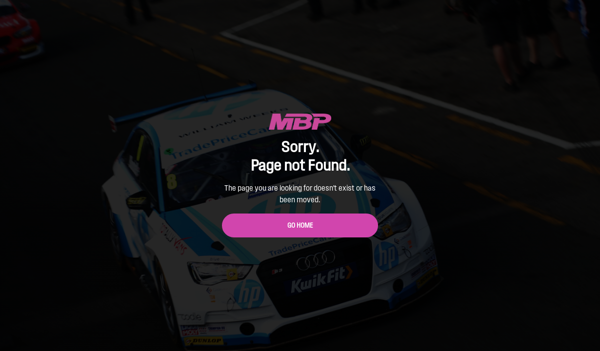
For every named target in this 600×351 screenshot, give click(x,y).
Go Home (300, 225)
